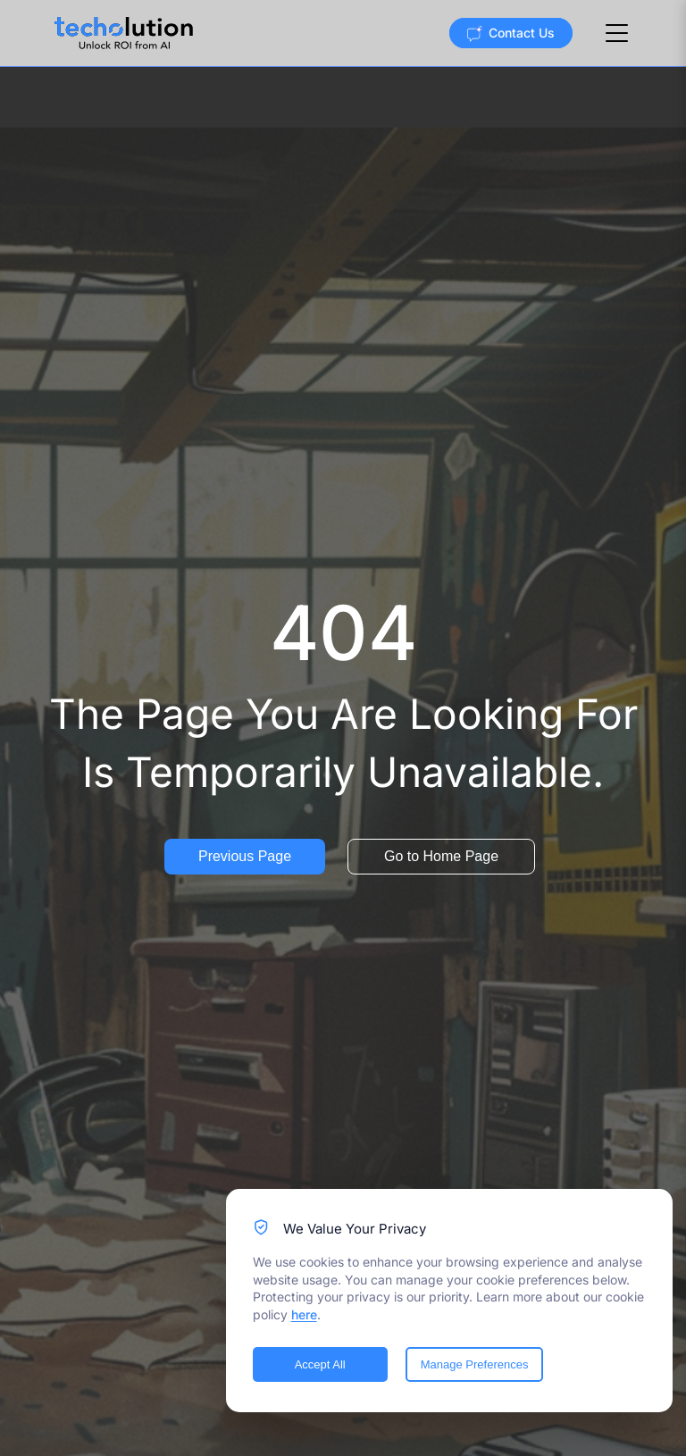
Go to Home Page (441, 856)
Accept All (320, 1364)
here (304, 1314)
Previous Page (244, 856)
